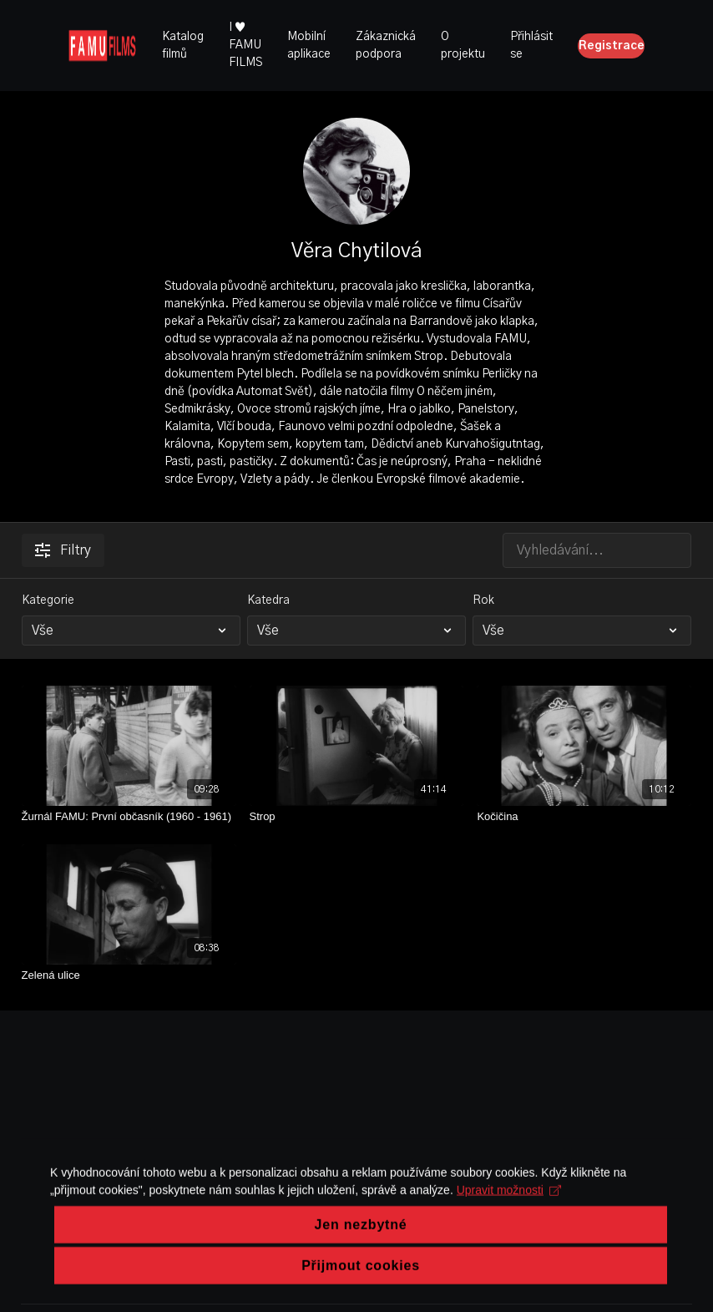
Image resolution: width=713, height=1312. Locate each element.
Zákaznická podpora (386, 45)
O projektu (463, 45)
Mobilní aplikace (309, 45)
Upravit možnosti (509, 1253)
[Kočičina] (584, 816)
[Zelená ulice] (129, 975)
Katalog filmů (183, 45)
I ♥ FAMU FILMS (245, 45)
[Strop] (357, 816)
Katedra (268, 600)
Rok (483, 600)
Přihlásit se (531, 45)
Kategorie (48, 600)
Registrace (612, 46)
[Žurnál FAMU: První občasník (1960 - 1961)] (129, 816)
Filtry (63, 550)
